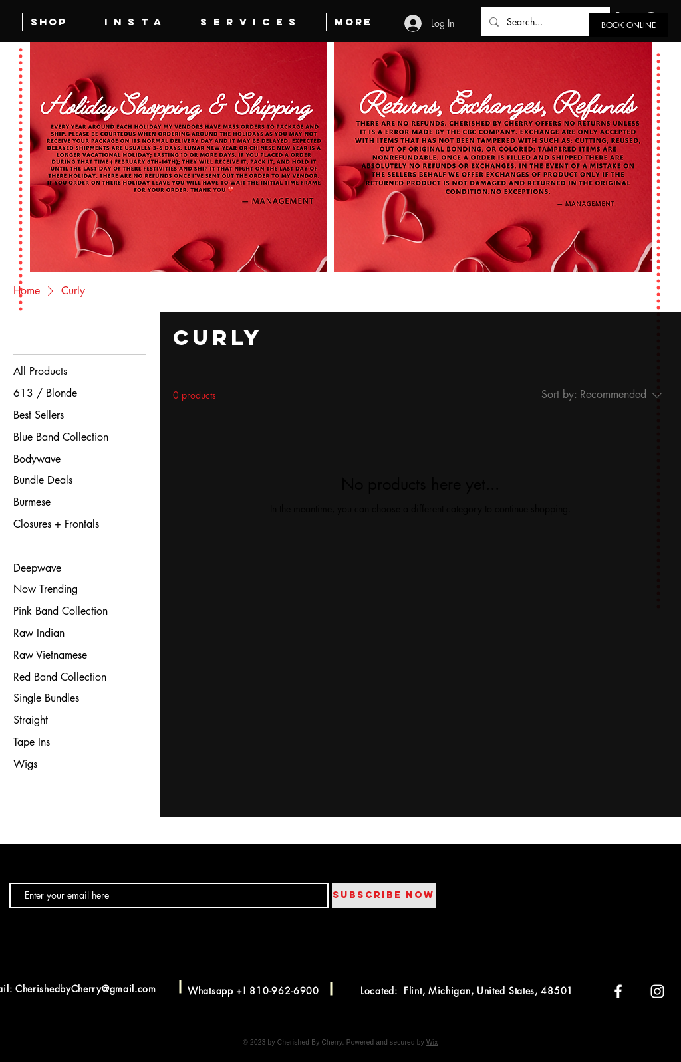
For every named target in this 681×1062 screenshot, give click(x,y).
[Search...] (544, 21)
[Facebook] (618, 991)
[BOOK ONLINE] (628, 25)
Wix (432, 1042)
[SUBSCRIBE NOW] (384, 895)
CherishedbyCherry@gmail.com (85, 988)
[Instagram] (657, 991)
